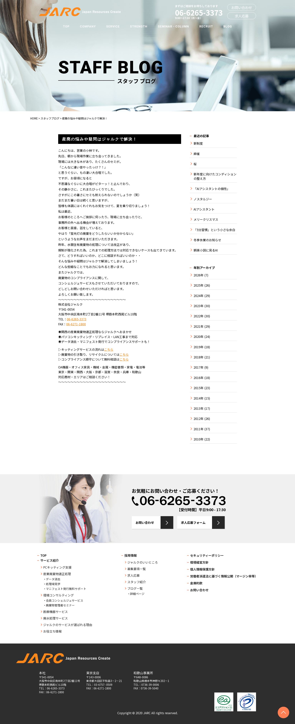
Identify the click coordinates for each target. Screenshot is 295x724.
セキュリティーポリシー (207, 555)
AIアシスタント (204, 209)
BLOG (227, 26)
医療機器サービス (55, 611)
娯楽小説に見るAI (206, 250)
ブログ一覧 (135, 588)
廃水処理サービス (55, 618)
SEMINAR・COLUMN (173, 26)
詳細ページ (137, 594)
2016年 (199, 378)
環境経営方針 (199, 562)
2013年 (199, 408)
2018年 (199, 357)
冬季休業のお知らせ (207, 240)
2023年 (199, 306)
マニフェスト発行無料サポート (66, 589)
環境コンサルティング (58, 595)
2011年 (199, 429)
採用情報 (130, 555)
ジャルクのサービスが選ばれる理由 (67, 624)
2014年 (199, 398)
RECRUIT (206, 26)
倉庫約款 (196, 583)
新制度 (198, 143)
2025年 (199, 285)
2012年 (199, 418)
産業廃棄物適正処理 (57, 573)
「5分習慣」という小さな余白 (214, 230)
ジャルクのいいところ (142, 562)
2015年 (199, 388)
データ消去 (53, 579)
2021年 (199, 326)
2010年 (199, 439)
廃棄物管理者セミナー (60, 605)
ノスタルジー (203, 199)
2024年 (199, 296)
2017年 (199, 367)
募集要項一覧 (136, 568)
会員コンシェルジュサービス (64, 600)
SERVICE (113, 26)
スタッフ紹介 (136, 582)
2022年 (199, 316)
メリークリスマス (206, 219)
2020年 (199, 336)
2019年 (199, 347)
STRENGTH (138, 26)
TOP (66, 26)
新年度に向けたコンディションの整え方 (215, 176)
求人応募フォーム (193, 522)
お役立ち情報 (52, 631)
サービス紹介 (49, 560)
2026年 (199, 275)
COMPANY (88, 26)
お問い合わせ (241, 7)
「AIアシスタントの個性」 (212, 189)
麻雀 (197, 154)
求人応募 (242, 15)
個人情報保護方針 (202, 569)
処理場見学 (53, 584)
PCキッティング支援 (57, 567)
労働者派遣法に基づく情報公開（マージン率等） (224, 576)
